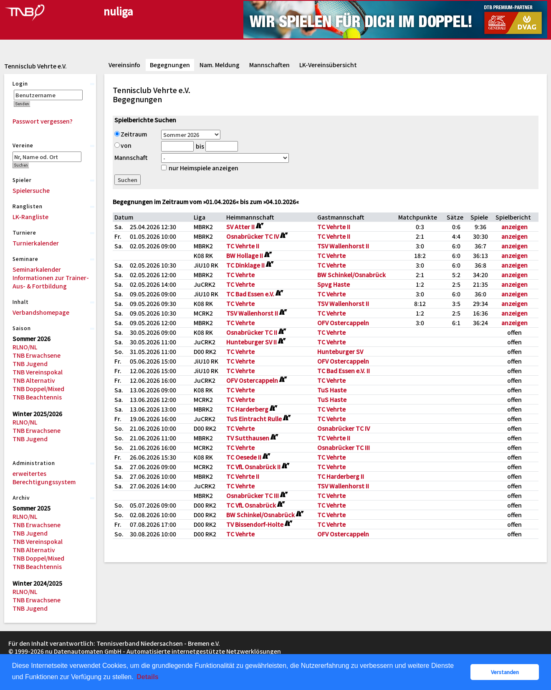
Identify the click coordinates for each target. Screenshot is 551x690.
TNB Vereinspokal (38, 372)
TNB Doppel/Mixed (38, 388)
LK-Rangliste (30, 216)
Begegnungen (170, 65)
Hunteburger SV (340, 351)
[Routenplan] (259, 225)
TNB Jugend (30, 363)
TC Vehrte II (333, 226)
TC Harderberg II (340, 476)
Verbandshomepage (41, 312)
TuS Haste (331, 390)
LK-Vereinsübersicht (328, 65)
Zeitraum (130, 134)
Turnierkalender (36, 243)
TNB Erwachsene (37, 355)
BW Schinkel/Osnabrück (351, 274)
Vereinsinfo (124, 65)
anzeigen (514, 226)
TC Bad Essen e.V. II (343, 370)
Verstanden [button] (505, 672)
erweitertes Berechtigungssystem (44, 477)
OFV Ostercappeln (343, 322)
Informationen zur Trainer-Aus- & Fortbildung (51, 281)
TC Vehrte (331, 255)
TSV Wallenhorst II (343, 246)
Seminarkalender (37, 269)
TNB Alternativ (34, 380)
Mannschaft (131, 157)
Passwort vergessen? (43, 121)
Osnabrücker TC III (343, 447)
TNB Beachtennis (37, 397)
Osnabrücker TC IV (343, 428)
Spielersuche (31, 190)
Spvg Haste (333, 284)
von (122, 145)
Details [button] (147, 676)
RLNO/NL (25, 347)
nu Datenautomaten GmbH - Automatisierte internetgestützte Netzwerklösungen (163, 651)
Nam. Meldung (220, 65)
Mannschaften (269, 65)
